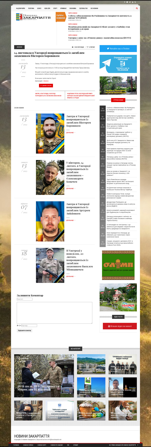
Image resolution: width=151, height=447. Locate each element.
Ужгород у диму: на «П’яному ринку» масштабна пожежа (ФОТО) (99, 38)
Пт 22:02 (103, 109)
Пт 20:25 (103, 134)
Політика (31, 8)
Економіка (73, 8)
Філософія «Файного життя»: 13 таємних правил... (121, 415)
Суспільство (83, 8)
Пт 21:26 (103, 118)
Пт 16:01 (103, 226)
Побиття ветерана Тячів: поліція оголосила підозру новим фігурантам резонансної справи (120, 196)
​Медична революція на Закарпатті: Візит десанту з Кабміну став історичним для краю (99, 28)
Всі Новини (94, 8)
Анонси (46, 81)
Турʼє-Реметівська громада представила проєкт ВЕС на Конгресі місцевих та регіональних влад (120, 181)
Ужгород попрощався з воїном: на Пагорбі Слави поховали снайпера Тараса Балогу (119, 218)
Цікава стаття (46, 85)
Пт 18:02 (103, 188)
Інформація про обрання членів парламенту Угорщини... (59, 415)
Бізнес (39, 8)
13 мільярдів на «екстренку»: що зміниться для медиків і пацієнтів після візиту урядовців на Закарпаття (121, 226)
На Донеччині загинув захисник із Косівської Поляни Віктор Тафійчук (119, 188)
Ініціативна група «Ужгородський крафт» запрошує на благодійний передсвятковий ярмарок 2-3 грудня (80, 96)
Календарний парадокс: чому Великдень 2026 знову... (90, 415)
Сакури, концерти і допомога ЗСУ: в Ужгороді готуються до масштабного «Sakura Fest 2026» (120, 243)
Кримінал (63, 8)
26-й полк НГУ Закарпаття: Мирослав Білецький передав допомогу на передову (120, 142)
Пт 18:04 (103, 181)
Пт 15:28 (103, 235)
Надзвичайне (20, 8)
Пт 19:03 (103, 158)
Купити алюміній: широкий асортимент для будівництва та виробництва (121, 211)
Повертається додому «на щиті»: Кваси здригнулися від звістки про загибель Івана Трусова (121, 118)
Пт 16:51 (103, 218)
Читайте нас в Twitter (119, 48)
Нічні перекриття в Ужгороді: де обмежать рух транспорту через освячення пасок (118, 235)
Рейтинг (91, 47)
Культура (47, 8)
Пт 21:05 (103, 126)
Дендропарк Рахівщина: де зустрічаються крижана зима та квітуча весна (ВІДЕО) (121, 204)
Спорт (55, 8)
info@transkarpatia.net (54, 439)
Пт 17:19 (103, 211)
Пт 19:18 (103, 150)
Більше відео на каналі (121, 326)
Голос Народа (82, 366)
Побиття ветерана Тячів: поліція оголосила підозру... (123, 369)
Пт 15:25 (103, 243)
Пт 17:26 (103, 196)
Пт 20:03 (103, 142)
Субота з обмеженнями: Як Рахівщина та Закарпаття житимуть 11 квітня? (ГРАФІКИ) (100, 17)
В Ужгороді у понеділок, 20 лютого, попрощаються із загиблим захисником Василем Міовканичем (79, 260)
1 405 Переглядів (78, 47)
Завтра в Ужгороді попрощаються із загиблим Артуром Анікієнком (78, 208)
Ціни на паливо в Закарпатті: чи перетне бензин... (90, 392)
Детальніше (70, 132)
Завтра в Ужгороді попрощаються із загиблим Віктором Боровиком (78, 120)
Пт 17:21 (103, 204)
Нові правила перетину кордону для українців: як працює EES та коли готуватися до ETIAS (120, 150)
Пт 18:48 (103, 173)
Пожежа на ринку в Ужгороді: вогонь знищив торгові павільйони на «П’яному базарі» (121, 165)
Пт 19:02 (103, 165)
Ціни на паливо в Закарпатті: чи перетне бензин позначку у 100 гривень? (118, 173)
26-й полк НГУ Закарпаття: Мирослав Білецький (38, 387)
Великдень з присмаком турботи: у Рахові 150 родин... (28, 415)
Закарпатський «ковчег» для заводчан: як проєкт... (91, 370)
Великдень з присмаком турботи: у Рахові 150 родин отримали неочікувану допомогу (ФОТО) (119, 134)
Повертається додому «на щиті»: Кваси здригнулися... (123, 392)
